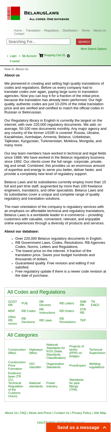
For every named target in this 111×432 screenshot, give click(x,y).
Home (18, 30)
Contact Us (61, 412)
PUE (25, 303)
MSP (11, 311)
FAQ (23, 412)
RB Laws (45, 320)
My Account (29, 56)
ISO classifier (35, 365)
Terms (85, 30)
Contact (19, 33)
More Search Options (94, 48)
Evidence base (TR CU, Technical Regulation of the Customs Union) (15, 384)
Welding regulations (96, 365)
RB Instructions (47, 311)
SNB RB (83, 303)
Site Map (100, 412)
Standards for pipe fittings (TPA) (76, 384)
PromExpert (77, 365)
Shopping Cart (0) (54, 55)
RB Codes (29, 311)
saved (14, 61)
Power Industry (51, 384)
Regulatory (51, 30)
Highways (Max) (36, 351)
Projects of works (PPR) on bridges (76, 351)
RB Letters (66, 303)
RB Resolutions (67, 320)
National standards (36, 384)
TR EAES (95, 303)
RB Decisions (28, 320)
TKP (83, 320)
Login (13, 56)
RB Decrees (45, 303)
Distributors (70, 30)
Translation (33, 30)
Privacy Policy (81, 412)
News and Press (40, 412)
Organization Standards (55, 365)
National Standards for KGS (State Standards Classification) (56, 351)
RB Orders (66, 311)
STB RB (83, 311)
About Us (100, 30)
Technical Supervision (97, 351)
